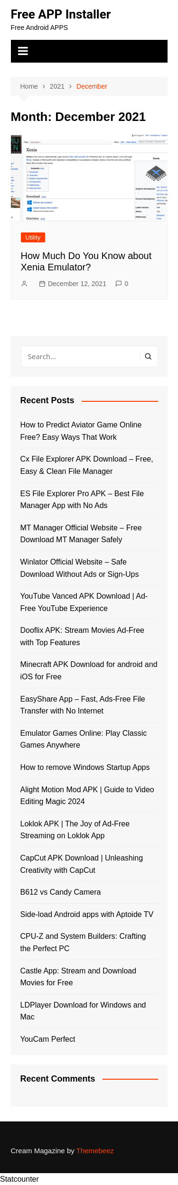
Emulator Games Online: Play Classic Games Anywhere (83, 739)
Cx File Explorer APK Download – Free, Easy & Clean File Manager (86, 465)
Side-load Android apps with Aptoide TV (87, 914)
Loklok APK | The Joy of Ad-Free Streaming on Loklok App (75, 830)
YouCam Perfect (47, 1039)
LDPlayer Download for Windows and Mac (83, 1011)
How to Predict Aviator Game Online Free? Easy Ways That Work (81, 431)
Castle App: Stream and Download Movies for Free (78, 977)
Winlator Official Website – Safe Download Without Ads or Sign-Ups (79, 568)
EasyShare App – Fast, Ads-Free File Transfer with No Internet (82, 705)
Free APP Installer (61, 14)
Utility (33, 237)
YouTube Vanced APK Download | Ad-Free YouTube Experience (84, 602)
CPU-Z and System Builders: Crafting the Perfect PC (83, 942)
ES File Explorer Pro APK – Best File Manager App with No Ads (82, 500)
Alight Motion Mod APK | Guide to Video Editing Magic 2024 (87, 796)
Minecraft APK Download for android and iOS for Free (89, 670)
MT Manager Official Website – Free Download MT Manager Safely (81, 534)
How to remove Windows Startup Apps (85, 767)
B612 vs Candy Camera (60, 892)
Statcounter (19, 1179)
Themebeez (95, 1151)
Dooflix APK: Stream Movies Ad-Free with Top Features (82, 636)
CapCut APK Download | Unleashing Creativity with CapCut (81, 864)
